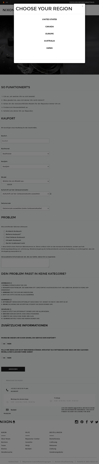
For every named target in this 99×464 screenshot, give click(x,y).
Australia (49, 43)
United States (49, 20)
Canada (49, 28)
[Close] (82, 6)
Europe (49, 35)
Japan (49, 51)
